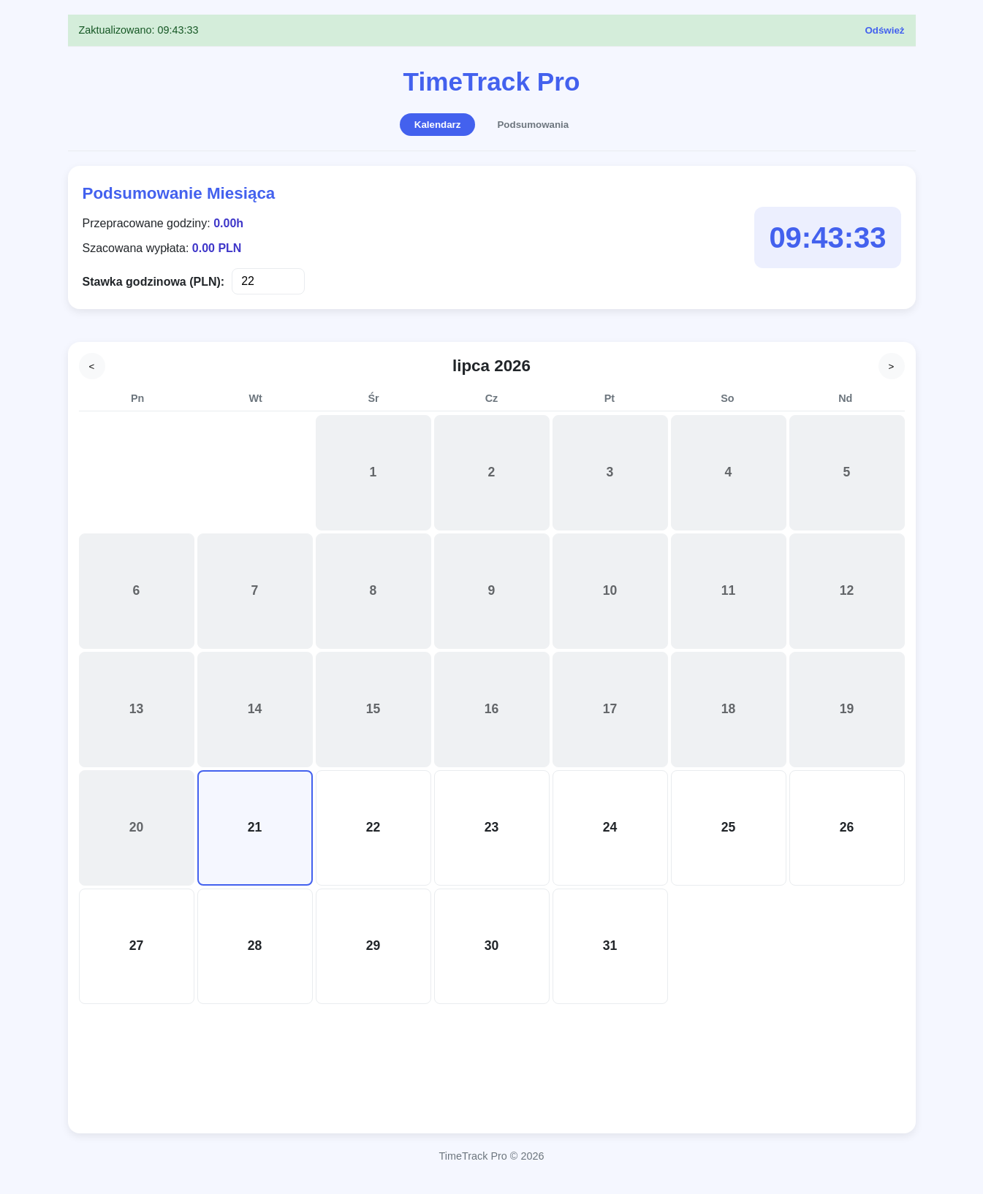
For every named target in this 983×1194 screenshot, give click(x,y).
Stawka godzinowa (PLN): (154, 281)
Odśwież (884, 30)
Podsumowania (533, 124)
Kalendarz (437, 124)
